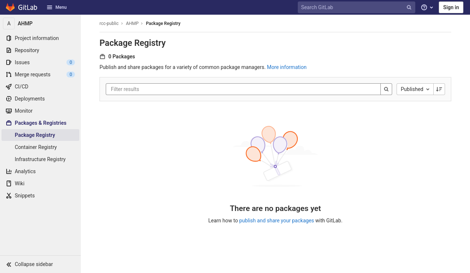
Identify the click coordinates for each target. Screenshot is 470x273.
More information (287, 67)
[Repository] (40, 50)
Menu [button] (56, 7)
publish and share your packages (276, 220)
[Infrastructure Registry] (40, 159)
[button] (40, 264)
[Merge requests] (40, 74)
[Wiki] (40, 183)
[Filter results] (155, 89)
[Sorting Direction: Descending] (439, 89)
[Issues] (40, 62)
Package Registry (163, 23)
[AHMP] (40, 23)
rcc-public (109, 23)
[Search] (386, 89)
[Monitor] (40, 111)
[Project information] (40, 38)
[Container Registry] (40, 147)
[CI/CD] (40, 86)
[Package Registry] (40, 135)
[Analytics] (40, 171)
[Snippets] (40, 195)
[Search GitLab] (357, 7)
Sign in (451, 7)
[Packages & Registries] (40, 123)
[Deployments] (40, 99)
